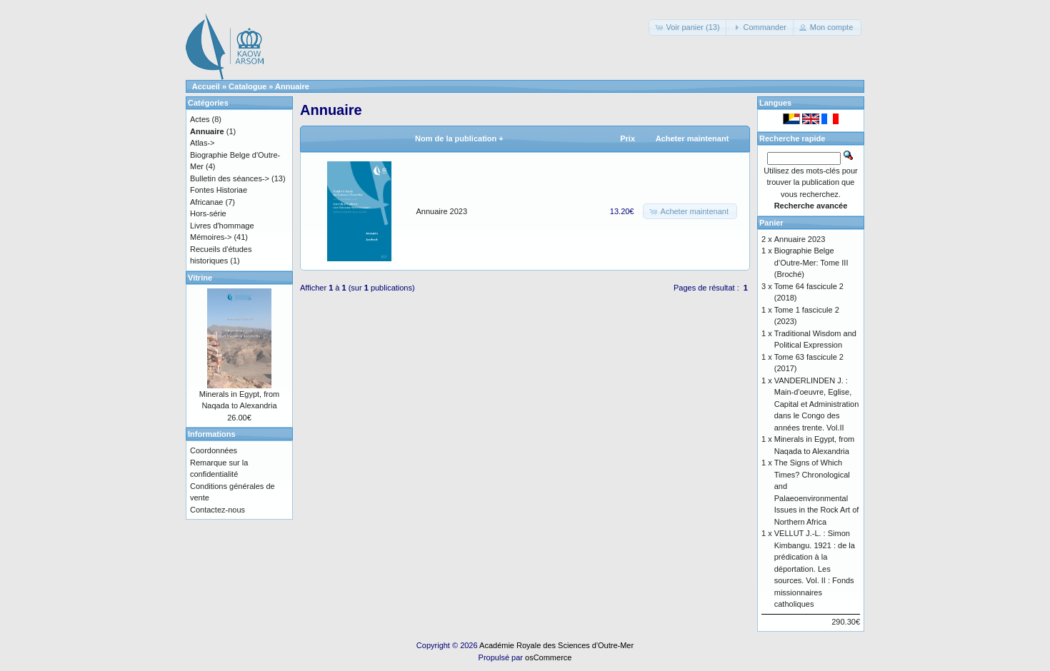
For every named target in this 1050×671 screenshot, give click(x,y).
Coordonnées (213, 450)
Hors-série (208, 213)
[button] (688, 27)
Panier (771, 222)
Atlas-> (202, 142)
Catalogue (247, 86)
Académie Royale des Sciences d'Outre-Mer (556, 645)
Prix (627, 138)
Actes (200, 119)
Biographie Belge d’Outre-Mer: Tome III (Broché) (811, 262)
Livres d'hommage (222, 225)
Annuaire (292, 86)
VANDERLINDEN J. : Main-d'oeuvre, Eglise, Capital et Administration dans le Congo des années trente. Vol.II (816, 404)
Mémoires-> (210, 237)
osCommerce (548, 657)
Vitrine (200, 277)
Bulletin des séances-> (229, 178)
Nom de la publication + (459, 138)
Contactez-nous (217, 509)
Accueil (206, 86)
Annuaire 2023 (442, 211)
